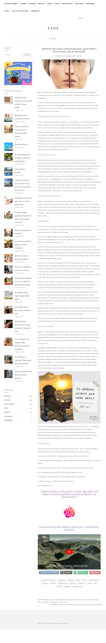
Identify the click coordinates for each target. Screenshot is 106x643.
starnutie (81, 583)
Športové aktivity (21, 144)
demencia (61, 580)
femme (23, 3)
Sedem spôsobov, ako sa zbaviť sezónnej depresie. (23, 374)
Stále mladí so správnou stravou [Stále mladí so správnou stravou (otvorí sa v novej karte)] (49, 196)
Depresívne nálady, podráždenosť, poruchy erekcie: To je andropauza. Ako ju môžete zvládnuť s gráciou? (68, 601)
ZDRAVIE (53, 39)
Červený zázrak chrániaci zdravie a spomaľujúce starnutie (76, 604)
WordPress (65, 623)
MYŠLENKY (79, 3)
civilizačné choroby (48, 580)
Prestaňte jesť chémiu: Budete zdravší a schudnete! (23, 244)
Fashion (32, 3)
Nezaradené (8, 416)
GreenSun (35, 11)
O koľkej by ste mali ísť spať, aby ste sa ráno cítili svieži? (23, 201)
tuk (95, 583)
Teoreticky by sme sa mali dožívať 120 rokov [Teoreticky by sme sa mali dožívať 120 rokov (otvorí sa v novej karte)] (53, 116)
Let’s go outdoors (20, 11)
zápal (59, 586)
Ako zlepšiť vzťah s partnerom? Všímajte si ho (23, 310)
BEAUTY (7, 412)
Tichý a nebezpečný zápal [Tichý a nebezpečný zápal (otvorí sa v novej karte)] (47, 155)
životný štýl (77, 586)
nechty (41, 3)
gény (84, 580)
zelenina (67, 586)
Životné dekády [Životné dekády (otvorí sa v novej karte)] (43, 221)
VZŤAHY (7, 400)
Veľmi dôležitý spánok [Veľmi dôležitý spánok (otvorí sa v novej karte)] (46, 326)
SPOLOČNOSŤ (9, 404)
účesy (49, 3)
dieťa (78, 580)
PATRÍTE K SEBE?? (11, 3)
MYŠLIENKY (90, 3)
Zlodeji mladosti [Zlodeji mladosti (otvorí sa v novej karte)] (43, 443)
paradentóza (62, 583)
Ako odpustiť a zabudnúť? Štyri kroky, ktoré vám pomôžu (23, 360)
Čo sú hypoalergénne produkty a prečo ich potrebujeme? (22, 158)
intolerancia (93, 580)
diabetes (71, 580)
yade (80, 56)
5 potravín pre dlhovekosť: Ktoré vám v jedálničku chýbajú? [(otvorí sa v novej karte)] (69, 528)
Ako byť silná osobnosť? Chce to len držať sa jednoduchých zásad (23, 281)
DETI (6, 408)
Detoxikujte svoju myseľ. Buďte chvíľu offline (22, 296)
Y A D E (53, 28)
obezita (45, 583)
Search (27, 55)
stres (89, 583)
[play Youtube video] (69, 551)
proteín (72, 583)
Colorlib (51, 623)
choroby (54, 108)
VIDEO (6, 11)
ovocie (53, 583)
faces (57, 3)
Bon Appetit (67, 3)
